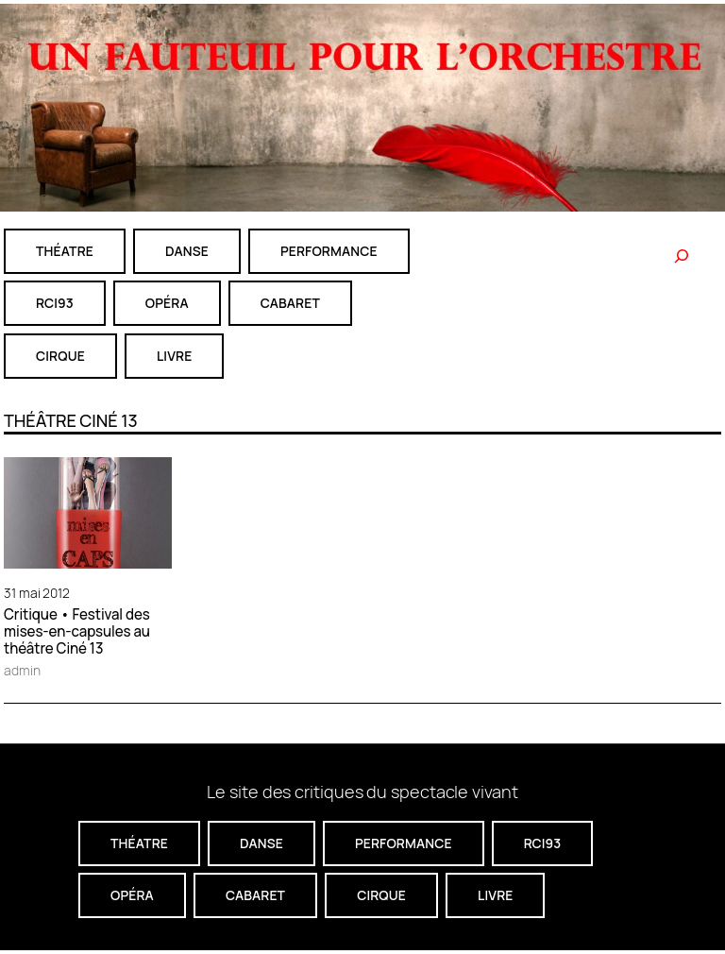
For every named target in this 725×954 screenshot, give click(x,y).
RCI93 (55, 303)
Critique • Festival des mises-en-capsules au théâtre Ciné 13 (77, 631)
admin (22, 670)
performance (329, 251)
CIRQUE (60, 356)
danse (187, 251)
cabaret (290, 303)
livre (174, 356)
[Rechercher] (681, 256)
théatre (64, 251)
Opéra (167, 303)
